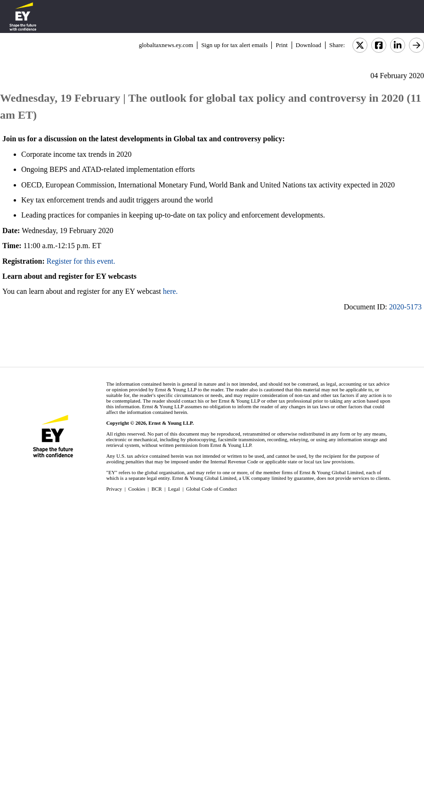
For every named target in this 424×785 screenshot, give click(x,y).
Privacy (114, 489)
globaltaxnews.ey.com (166, 45)
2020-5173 (405, 307)
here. (170, 291)
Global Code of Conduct (211, 489)
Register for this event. (81, 261)
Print (281, 45)
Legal (174, 489)
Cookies (136, 489)
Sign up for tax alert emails (234, 45)
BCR (157, 489)
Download (308, 45)
